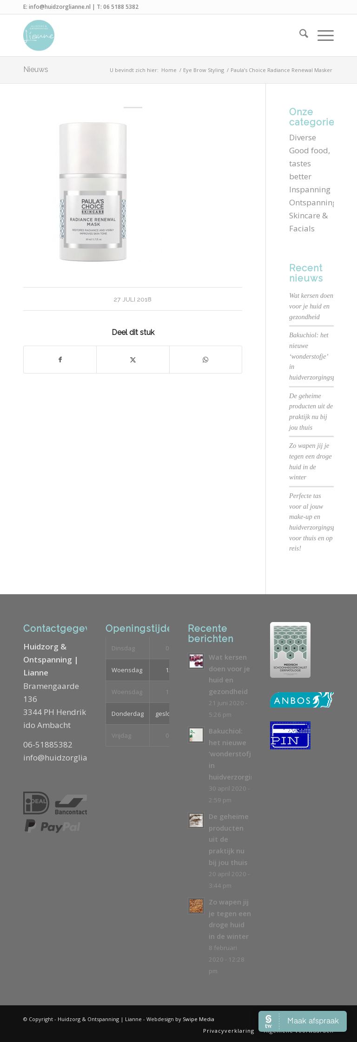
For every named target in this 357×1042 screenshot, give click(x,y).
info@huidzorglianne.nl (60, 7)
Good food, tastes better (309, 163)
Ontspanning (313, 202)
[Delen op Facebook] (60, 359)
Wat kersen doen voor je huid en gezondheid (311, 306)
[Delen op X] (133, 359)
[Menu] (321, 35)
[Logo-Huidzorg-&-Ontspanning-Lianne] (38, 35)
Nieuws (35, 69)
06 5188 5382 (121, 7)
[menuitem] (299, 35)
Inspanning (310, 189)
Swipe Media (198, 1019)
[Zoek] (299, 35)
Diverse (302, 137)
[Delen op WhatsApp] (206, 359)
